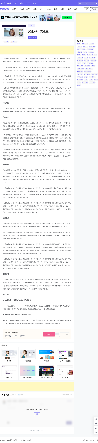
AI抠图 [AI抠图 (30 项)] (83, 55)
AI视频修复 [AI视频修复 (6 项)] (80, 71)
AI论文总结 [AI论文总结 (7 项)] (80, 74)
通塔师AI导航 (13, 440)
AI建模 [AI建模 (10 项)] (85, 52)
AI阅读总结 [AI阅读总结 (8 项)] (80, 77)
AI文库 (15, 3)
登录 (87, 9)
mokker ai (65, 377)
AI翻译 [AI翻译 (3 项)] (93, 66)
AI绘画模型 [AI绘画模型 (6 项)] (87, 66)
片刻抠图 (28, 361)
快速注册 (94, 9)
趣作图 (9, 361)
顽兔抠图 (46, 361)
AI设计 (41, 9)
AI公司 (34, 3)
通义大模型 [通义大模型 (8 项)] (92, 82)
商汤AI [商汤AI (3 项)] (86, 77)
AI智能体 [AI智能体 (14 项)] (86, 60)
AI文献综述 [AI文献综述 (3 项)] (80, 60)
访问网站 (32, 37)
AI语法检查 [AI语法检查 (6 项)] (87, 74)
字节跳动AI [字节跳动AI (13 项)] (92, 77)
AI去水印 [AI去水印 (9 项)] (91, 44)
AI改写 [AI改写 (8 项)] (86, 57)
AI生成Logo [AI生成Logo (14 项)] (90, 63)
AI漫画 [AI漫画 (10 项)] (83, 63)
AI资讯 (9, 3)
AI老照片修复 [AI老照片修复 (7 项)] (80, 68)
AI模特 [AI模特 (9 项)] (78, 63)
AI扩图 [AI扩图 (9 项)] (78, 55)
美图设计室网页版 (46, 377)
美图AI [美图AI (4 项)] (91, 79)
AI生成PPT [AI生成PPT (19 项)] (80, 66)
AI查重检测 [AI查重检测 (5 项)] (93, 60)
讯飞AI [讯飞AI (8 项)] (78, 82)
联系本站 (2, 3)
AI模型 (28, 3)
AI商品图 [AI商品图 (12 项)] (85, 46)
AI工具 (15, 9)
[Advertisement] (37, 50)
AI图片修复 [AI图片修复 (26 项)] (92, 46)
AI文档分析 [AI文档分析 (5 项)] (92, 57)
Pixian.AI (9, 377)
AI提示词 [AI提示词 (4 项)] (94, 55)
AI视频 (55, 9)
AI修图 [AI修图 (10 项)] (78, 44)
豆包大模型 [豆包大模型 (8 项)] (85, 82)
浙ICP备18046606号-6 (26, 440)
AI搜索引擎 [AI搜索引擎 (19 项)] (80, 57)
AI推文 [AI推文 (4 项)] (88, 55)
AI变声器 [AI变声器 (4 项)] (79, 46)
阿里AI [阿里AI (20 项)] (78, 85)
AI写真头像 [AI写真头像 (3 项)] (85, 44)
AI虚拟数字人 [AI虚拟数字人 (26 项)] (89, 68)
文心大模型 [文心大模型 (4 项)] (80, 79)
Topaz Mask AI (28, 377)
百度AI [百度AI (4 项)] (86, 79)
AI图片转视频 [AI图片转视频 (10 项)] (90, 49)
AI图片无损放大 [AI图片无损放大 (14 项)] (81, 49)
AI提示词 (40, 3)
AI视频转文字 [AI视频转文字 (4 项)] (87, 71)
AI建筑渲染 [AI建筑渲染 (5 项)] (91, 52)
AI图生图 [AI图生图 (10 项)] (79, 52)
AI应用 (21, 3)
